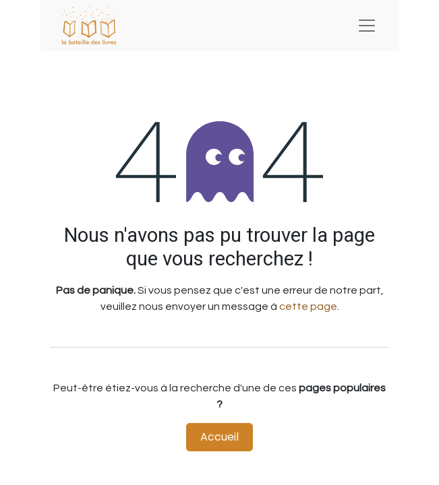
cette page (308, 306)
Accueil (219, 437)
